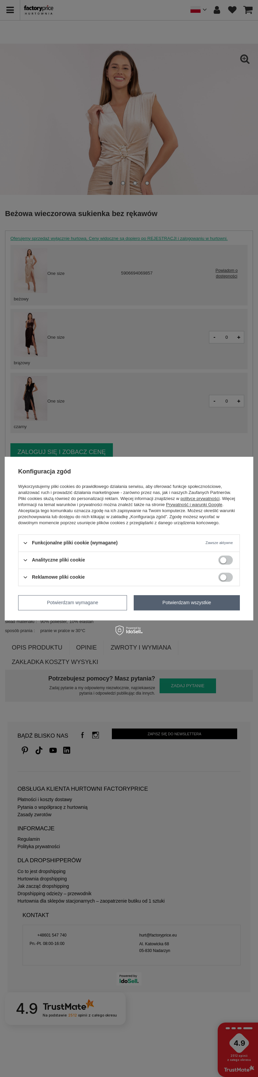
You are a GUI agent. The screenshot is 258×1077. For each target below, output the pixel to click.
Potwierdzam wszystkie (187, 602)
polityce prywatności (199, 498)
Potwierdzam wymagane (72, 602)
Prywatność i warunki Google (194, 504)
